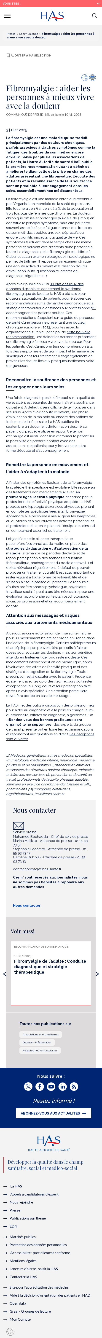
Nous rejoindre (21, 1202)
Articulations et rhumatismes (41, 1034)
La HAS (16, 1186)
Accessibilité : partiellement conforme (40, 1252)
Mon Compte (20, 1319)
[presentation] (5, 973)
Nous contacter (26, 905)
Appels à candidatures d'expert (34, 1194)
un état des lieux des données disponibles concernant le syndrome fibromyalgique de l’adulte (44, 289)
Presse (15, 1210)
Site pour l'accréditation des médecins (39, 1287)
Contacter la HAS (23, 1276)
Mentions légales (23, 1260)
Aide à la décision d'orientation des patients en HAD (50, 1295)
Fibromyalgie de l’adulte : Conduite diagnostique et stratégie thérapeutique (50, 967)
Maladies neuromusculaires (40, 1050)
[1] (94, 308)
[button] (94, 16)
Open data (18, 1303)
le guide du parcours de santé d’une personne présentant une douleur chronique (50, 322)
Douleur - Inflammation (37, 1042)
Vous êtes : (11, 3)
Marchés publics (23, 1236)
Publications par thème (28, 1218)
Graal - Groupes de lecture (30, 1311)
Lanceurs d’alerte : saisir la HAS (34, 1268)
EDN (13, 1226)
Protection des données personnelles (38, 1244)
